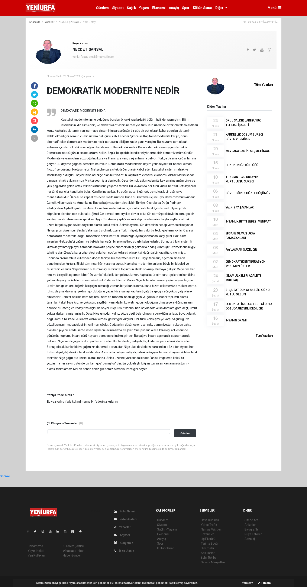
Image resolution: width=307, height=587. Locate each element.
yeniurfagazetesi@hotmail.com (93, 56)
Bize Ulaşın (124, 550)
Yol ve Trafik (209, 524)
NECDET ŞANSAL (69, 21)
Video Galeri (125, 519)
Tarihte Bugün (210, 543)
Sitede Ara (251, 520)
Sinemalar (207, 548)
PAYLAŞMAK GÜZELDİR (241, 249)
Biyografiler (252, 529)
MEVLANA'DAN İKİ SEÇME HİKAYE (248, 151)
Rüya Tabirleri (253, 534)
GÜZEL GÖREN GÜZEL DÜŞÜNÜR (248, 193)
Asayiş (174, 8)
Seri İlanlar (208, 553)
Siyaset (117, 8)
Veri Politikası (36, 555)
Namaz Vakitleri (211, 529)
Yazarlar (50, 21)
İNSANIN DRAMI (236, 320)
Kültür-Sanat (202, 8)
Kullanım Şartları (73, 546)
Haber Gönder (72, 555)
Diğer (219, 8)
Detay (247, 582)
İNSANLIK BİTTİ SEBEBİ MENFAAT (248, 221)
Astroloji (250, 539)
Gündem (102, 8)
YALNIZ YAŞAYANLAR (240, 207)
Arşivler (122, 535)
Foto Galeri (124, 511)
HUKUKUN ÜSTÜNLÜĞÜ (242, 165)
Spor (185, 8)
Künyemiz (123, 543)
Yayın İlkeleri (36, 550)
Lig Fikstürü (208, 539)
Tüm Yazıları (263, 85)
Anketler (250, 524)
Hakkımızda (35, 546)
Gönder (185, 433)
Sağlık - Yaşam (138, 8)
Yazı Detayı (89, 21)
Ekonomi (158, 8)
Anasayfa (35, 21)
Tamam (264, 582)
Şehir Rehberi (209, 557)
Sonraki (5, 476)
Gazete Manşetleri (213, 562)
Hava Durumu (210, 520)
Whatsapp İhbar (73, 550)
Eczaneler (207, 534)
